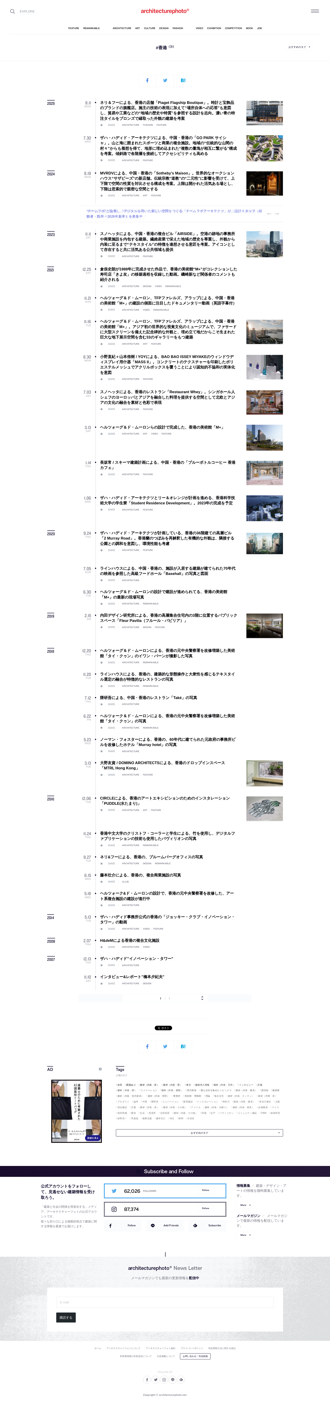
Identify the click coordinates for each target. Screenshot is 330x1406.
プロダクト (123, 1101)
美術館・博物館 (193, 1096)
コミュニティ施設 (247, 1113)
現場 (204, 1113)
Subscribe (214, 1225)
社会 (142, 1113)
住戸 (212, 1113)
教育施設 (188, 1101)
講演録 (265, 1090)
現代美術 (191, 1090)
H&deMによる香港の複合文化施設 (129, 940)
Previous (269, 214)
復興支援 (147, 1118)
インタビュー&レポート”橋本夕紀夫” (132, 977)
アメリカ (195, 1107)
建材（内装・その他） (186, 1113)
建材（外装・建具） (246, 1090)
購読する (66, 1317)
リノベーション (149, 1090)
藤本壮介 (161, 1118)
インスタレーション (207, 1101)
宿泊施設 (122, 1107)
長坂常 (152, 1113)
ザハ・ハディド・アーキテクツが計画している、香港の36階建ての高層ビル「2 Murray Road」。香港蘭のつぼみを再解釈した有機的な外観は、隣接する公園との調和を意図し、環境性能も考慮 (167, 538)
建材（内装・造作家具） (130, 1096)
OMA (264, 1113)
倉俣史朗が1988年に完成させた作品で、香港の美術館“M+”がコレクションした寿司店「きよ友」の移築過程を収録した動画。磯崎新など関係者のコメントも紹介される (168, 274)
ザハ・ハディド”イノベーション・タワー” (136, 959)
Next (276, 214)
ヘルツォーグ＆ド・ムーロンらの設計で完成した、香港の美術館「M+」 (162, 427)
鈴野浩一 (122, 1118)
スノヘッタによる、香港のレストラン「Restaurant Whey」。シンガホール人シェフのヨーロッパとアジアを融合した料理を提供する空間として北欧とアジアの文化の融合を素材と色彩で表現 (167, 397)
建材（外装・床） (149, 1107)
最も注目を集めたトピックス (216, 1090)
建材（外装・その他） (175, 1107)
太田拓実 (165, 1113)
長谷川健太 (265, 1101)
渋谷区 (191, 1118)
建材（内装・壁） (172, 1085)
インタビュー (246, 1085)
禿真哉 (134, 1118)
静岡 (180, 1118)
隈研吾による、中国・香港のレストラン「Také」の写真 (148, 698)
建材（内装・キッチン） (241, 1096)
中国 (144, 1101)
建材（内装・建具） (244, 1101)
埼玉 (172, 1118)
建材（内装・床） (149, 1085)
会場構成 (263, 1107)
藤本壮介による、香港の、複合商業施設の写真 (140, 875)
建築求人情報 (202, 1085)
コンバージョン (170, 1101)
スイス (275, 1107)
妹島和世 (275, 1113)
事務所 (177, 1096)
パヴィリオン (226, 1113)
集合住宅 (219, 1096)
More (243, 1205)
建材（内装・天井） (224, 1085)
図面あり (131, 1085)
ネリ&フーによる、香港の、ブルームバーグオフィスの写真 (151, 857)
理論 (207, 1096)
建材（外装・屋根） (172, 1090)
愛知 (133, 1113)
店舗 (259, 1085)
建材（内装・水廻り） (217, 1107)
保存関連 (122, 1113)
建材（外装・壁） (127, 1090)
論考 (136, 1101)
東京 (188, 1085)
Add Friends (171, 1225)
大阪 (277, 1101)
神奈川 (226, 1101)
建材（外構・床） (267, 1096)
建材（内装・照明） (158, 1096)
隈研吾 (155, 1101)
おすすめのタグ (297, 47)
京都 (133, 1107)
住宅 (119, 1085)
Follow (205, 1190)
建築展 (276, 1090)
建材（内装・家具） (243, 1107)
